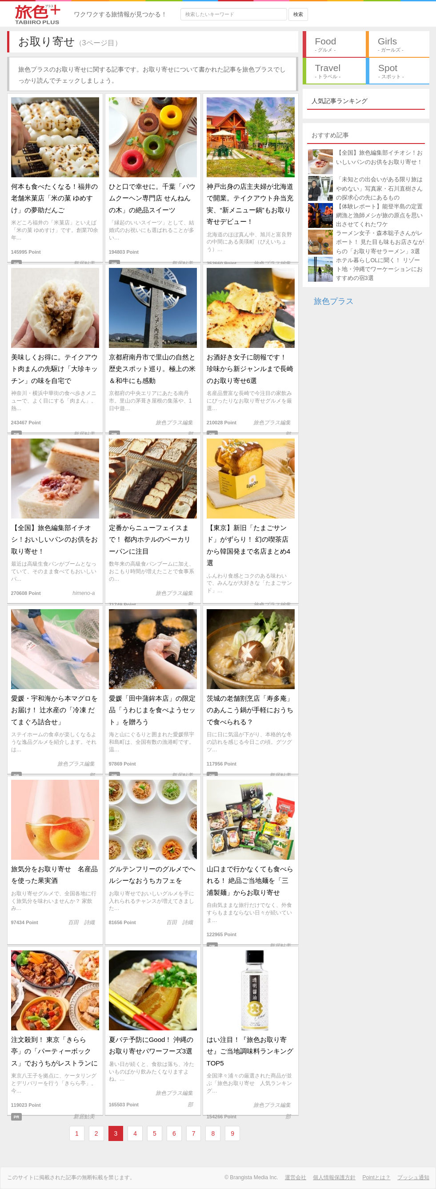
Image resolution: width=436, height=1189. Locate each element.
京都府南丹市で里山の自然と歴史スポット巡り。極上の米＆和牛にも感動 (152, 368)
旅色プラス (334, 301)
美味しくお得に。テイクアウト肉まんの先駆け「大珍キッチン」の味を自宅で (54, 368)
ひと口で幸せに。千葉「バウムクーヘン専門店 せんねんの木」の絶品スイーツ (152, 198)
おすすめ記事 (330, 135)
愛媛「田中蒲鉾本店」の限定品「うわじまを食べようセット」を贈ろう (152, 710)
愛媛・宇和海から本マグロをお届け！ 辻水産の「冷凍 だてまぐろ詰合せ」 (54, 710)
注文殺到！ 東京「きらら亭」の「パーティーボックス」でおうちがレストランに (54, 1051)
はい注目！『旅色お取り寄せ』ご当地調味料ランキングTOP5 (250, 1051)
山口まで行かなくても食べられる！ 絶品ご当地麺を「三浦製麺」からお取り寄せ (250, 880)
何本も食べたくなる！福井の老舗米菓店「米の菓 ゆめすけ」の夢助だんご (54, 198)
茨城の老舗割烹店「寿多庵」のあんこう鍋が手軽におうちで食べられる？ (250, 710)
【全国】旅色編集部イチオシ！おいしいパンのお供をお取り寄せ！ (54, 539)
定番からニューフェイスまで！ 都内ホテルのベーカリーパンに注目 (150, 539)
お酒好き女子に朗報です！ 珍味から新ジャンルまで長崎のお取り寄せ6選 (250, 368)
